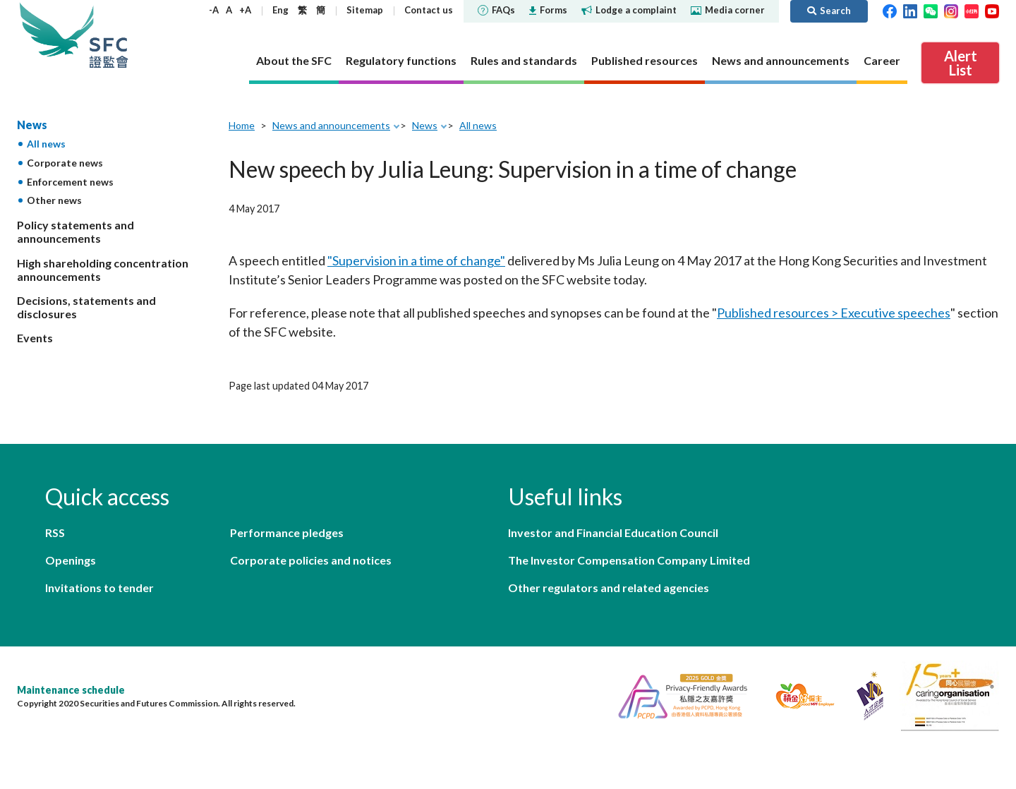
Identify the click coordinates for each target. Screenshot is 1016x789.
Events (35, 337)
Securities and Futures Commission (108, 35)
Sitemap (364, 10)
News (32, 124)
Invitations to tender (99, 587)
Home (242, 125)
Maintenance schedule (71, 690)
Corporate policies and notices (311, 560)
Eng (280, 10)
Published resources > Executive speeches (833, 312)
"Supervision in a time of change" (416, 260)
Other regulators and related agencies (608, 587)
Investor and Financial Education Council (613, 532)
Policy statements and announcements (75, 231)
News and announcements (331, 125)
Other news (54, 200)
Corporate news (65, 163)
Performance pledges (287, 532)
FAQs (496, 10)
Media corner (728, 10)
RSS (55, 532)
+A (245, 10)
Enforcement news (70, 182)
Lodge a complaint (629, 10)
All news (46, 144)
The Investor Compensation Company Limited (629, 560)
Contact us (428, 10)
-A (214, 10)
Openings (70, 560)
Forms (548, 10)
